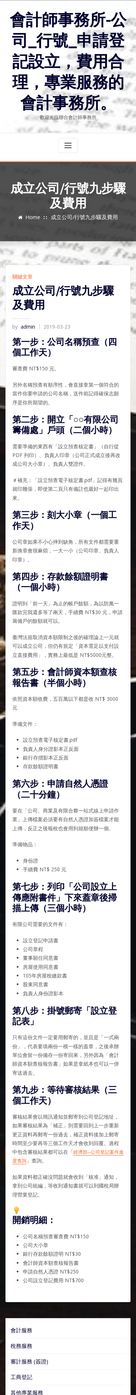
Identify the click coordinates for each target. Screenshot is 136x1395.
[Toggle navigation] (68, 133)
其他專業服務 (25, 1297)
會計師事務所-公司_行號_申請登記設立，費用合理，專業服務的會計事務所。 (68, 55)
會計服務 (20, 1239)
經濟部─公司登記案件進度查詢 (63, 1077)
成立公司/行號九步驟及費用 (83, 205)
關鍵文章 (21, 264)
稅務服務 (20, 1254)
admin (22, 313)
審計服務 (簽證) (26, 1268)
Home (37, 205)
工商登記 (20, 1283)
